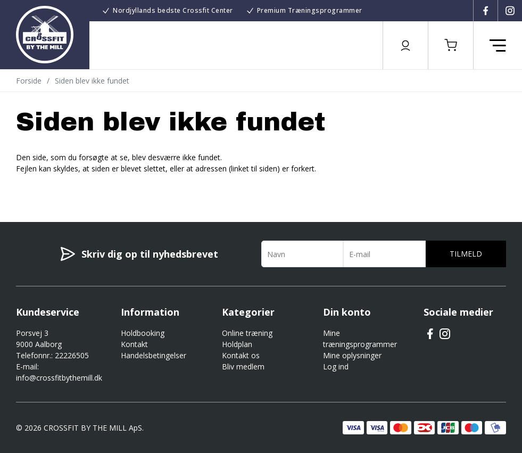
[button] (450, 45)
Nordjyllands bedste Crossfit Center (173, 10)
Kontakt (134, 344)
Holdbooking (142, 333)
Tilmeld (466, 254)
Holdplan (237, 344)
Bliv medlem (243, 366)
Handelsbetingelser (153, 355)
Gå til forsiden (74, 187)
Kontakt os (241, 355)
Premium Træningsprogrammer (309, 10)
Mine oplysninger (352, 355)
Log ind (336, 366)
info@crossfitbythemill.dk (59, 378)
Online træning (247, 333)
